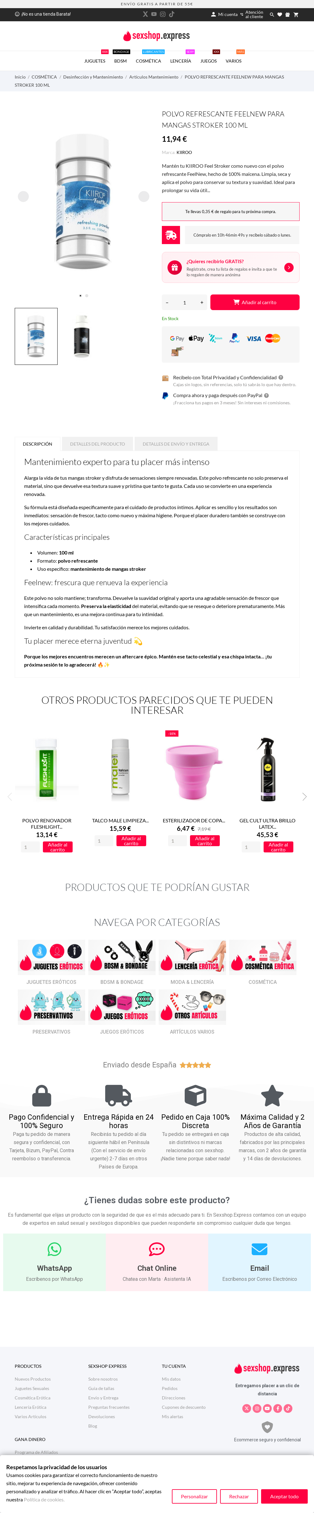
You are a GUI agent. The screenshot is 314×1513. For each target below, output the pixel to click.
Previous (11, 796)
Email (259, 1268)
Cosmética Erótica (32, 1397)
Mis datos (171, 1379)
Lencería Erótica (30, 1407)
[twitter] (145, 14)
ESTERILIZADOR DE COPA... (194, 821)
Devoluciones (101, 1416)
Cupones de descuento (184, 1407)
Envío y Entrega (103, 1397)
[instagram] (163, 14)
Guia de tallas (101, 1388)
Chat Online (157, 1268)
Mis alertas (172, 1416)
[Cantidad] (184, 302)
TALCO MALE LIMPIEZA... (120, 821)
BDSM (121, 57)
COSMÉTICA (150, 57)
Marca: (169, 152)
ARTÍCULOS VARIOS (192, 1032)
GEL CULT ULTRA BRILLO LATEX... (267, 824)
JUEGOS (210, 57)
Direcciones (173, 1397)
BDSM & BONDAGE (121, 982)
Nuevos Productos (33, 1379)
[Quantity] (30, 847)
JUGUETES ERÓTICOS (51, 982)
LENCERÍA (182, 57)
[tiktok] (171, 14)
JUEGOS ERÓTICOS (122, 1032)
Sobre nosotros (103, 1379)
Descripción (37, 444)
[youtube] (154, 14)
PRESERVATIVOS (51, 1032)
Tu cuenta (174, 1366)
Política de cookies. (44, 1499)
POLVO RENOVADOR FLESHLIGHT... (46, 824)
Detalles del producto (97, 444)
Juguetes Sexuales (32, 1388)
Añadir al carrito (254, 302)
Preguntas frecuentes (109, 1407)
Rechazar (239, 1496)
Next (302, 796)
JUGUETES (96, 57)
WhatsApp (54, 1268)
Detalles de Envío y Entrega (176, 444)
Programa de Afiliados (36, 1452)
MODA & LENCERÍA (192, 982)
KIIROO (184, 152)
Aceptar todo (284, 1496)
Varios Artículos (30, 1416)
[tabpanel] (83, 202)
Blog (92, 1426)
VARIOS (235, 57)
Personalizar (194, 1496)
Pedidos (170, 1388)
